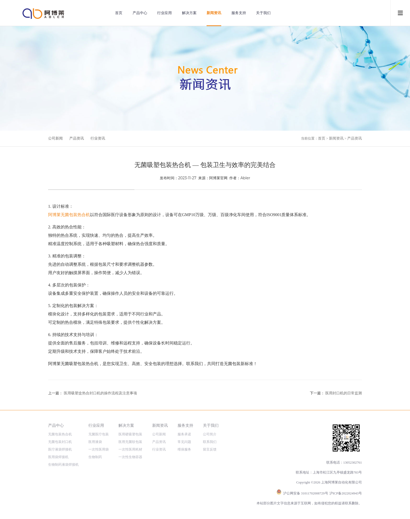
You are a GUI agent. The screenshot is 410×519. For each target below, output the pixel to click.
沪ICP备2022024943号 (345, 493)
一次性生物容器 (130, 457)
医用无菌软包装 (130, 442)
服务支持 (238, 13)
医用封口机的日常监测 (343, 393)
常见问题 (184, 442)
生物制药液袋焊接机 (63, 464)
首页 (118, 13)
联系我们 (210, 442)
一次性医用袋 (98, 449)
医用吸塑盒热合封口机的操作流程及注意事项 (100, 393)
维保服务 (184, 449)
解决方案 (189, 13)
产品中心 (140, 13)
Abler (245, 178)
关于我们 (263, 13)
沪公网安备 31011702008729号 (305, 493)
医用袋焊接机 (58, 457)
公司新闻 (55, 138)
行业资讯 (97, 138)
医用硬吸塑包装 (130, 434)
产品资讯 (76, 138)
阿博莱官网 (218, 178)
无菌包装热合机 (60, 434)
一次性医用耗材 (130, 449)
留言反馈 (210, 449)
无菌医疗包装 (98, 434)
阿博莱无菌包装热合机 (69, 214)
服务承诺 (184, 434)
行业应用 (164, 13)
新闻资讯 (214, 13)
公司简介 (210, 434)
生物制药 (95, 457)
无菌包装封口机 (60, 442)
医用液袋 (95, 442)
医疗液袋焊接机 (60, 449)
